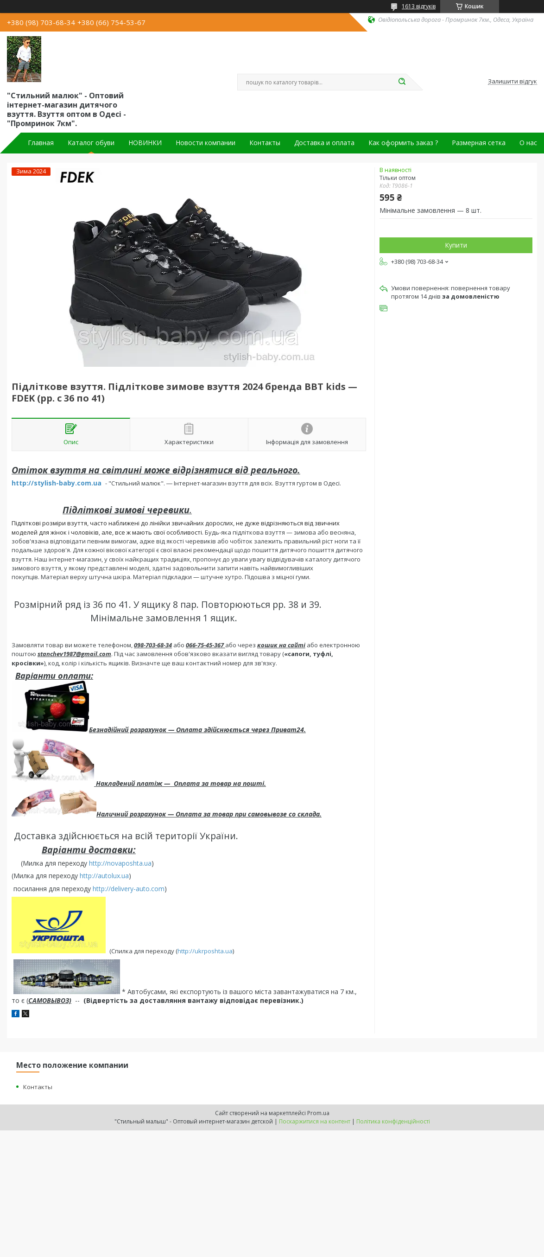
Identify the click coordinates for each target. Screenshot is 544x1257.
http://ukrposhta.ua (205, 951)
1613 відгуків (419, 6)
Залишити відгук (512, 81)
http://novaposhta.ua (120, 863)
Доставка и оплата (324, 143)
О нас (528, 143)
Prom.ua (318, 1113)
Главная (41, 143)
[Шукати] (401, 82)
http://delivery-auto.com (128, 888)
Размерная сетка (479, 143)
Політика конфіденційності (393, 1121)
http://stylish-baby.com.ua (56, 483)
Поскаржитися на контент (314, 1121)
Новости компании (205, 143)
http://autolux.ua (104, 875)
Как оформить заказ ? (403, 143)
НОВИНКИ (145, 143)
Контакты (264, 143)
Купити (456, 245)
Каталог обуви (91, 143)
